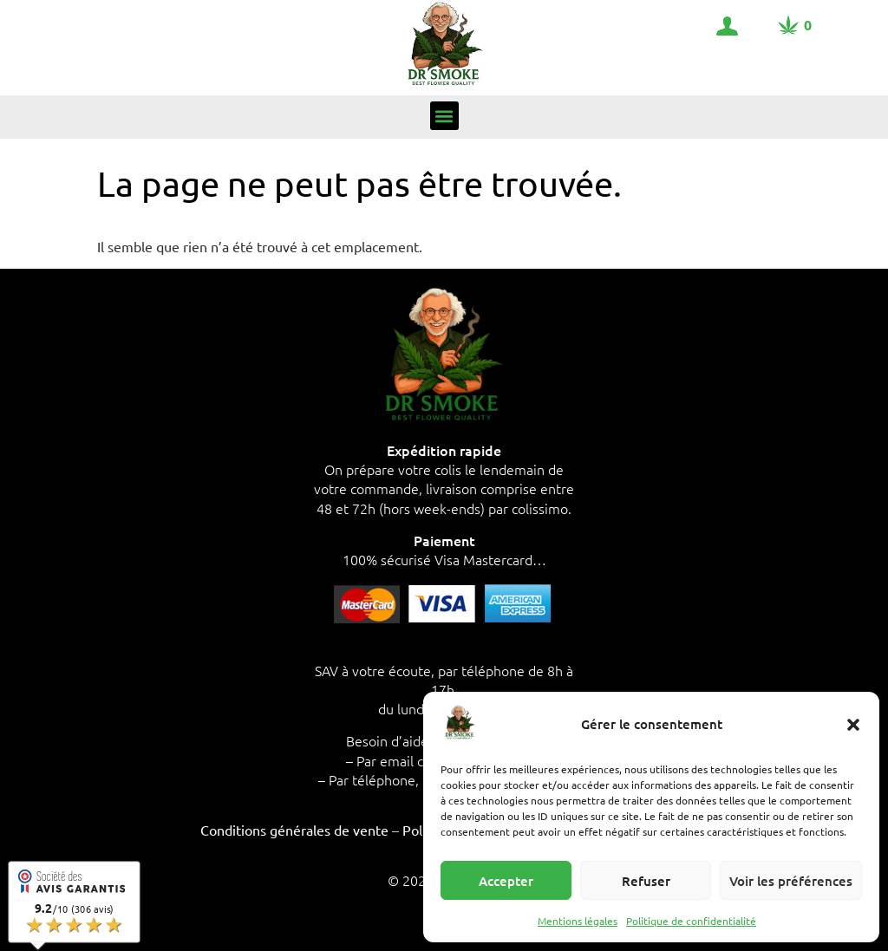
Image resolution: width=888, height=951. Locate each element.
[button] (853, 724)
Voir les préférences (790, 880)
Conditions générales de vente (294, 829)
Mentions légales (577, 921)
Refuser (646, 880)
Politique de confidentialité (691, 921)
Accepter (506, 880)
